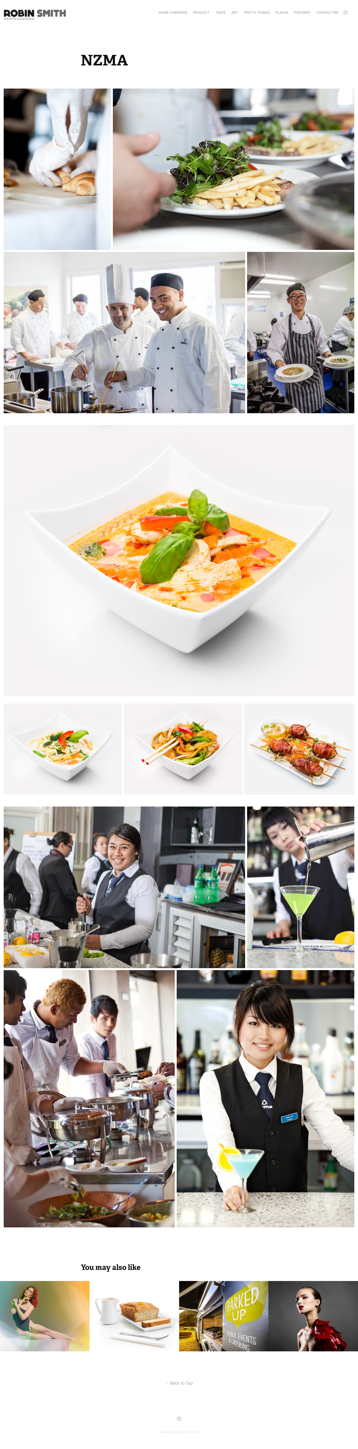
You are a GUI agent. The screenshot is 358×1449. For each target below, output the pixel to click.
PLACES (282, 12)
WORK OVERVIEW (173, 12)
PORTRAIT (302, 12)
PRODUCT (201, 12)
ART (234, 12)
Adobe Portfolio (187, 1432)
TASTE (220, 12)
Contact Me (327, 12)
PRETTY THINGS (257, 12)
